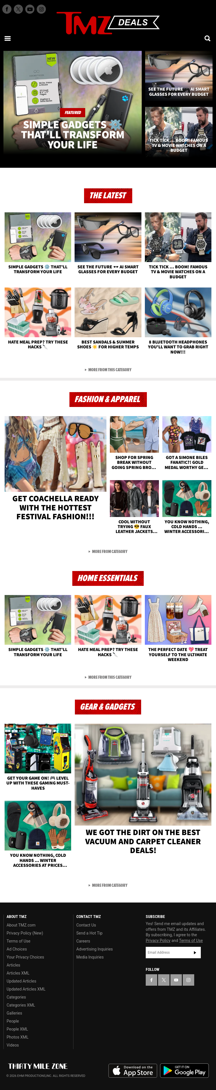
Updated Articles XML (26, 989)
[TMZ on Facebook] (6, 9)
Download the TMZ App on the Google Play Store (184, 1070)
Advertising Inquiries (94, 949)
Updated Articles (21, 981)
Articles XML (18, 973)
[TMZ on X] (18, 9)
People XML (17, 1029)
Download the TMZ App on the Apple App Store (132, 1071)
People (13, 1021)
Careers (83, 941)
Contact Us (86, 925)
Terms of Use (18, 941)
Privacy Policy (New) (25, 933)
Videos (13, 1045)
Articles (13, 965)
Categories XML (21, 1005)
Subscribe (195, 952)
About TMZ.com (21, 925)
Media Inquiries (90, 957)
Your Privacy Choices (25, 957)
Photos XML (17, 1037)
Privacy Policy (158, 940)
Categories (16, 997)
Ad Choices (17, 949)
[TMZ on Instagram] (41, 9)
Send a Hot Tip (89, 933)
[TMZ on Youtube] (29, 9)
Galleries (14, 1013)
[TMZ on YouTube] (176, 980)
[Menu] (8, 38)
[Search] (208, 38)
